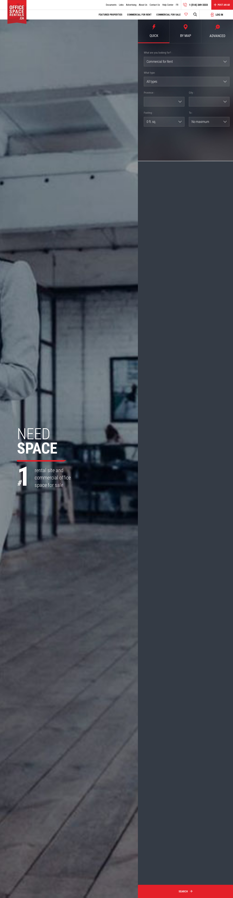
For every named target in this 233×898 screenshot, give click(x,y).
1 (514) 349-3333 (195, 5)
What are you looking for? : (158, 52)
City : (191, 92)
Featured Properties (110, 14)
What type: (149, 72)
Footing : (148, 112)
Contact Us (155, 4)
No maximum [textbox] (200, 122)
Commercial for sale (168, 14)
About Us (143, 4)
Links (121, 4)
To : (191, 112)
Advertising (131, 4)
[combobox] (186, 61)
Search (185, 891)
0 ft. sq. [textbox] (151, 122)
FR (177, 4)
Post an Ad (222, 4)
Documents (111, 4)
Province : (149, 92)
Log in (216, 15)
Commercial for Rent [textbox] (160, 62)
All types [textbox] (152, 81)
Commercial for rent (139, 14)
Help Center (167, 4)
